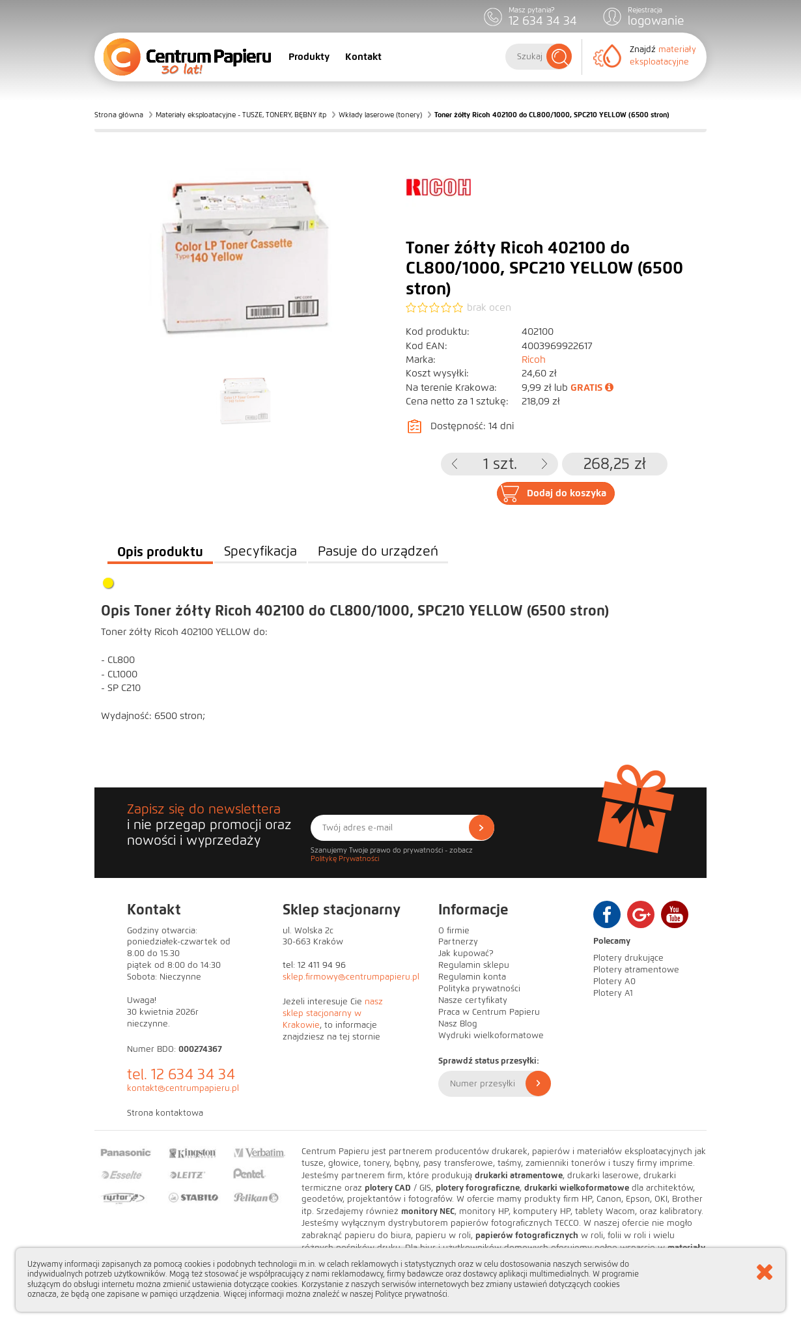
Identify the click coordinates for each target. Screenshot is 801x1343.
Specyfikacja (260, 551)
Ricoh (534, 359)
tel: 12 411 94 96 (314, 965)
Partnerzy (458, 942)
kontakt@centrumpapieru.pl (183, 1088)
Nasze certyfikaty (472, 1000)
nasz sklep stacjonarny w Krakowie (333, 1013)
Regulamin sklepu (473, 965)
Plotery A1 (613, 993)
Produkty (309, 57)
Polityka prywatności (479, 988)
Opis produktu (160, 551)
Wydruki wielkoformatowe (491, 1035)
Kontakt (363, 57)
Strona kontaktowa (165, 1113)
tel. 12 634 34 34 (181, 1074)
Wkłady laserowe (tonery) (380, 114)
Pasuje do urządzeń (378, 551)
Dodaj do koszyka (566, 493)
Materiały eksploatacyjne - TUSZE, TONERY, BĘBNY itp (241, 114)
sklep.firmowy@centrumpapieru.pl (351, 977)
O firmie (454, 931)
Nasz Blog (457, 1024)
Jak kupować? (466, 953)
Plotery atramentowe (636, 970)
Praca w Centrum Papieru (489, 1012)
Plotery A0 (614, 981)
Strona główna (118, 114)
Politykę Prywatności (345, 858)
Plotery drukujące (628, 958)
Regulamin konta (472, 977)
